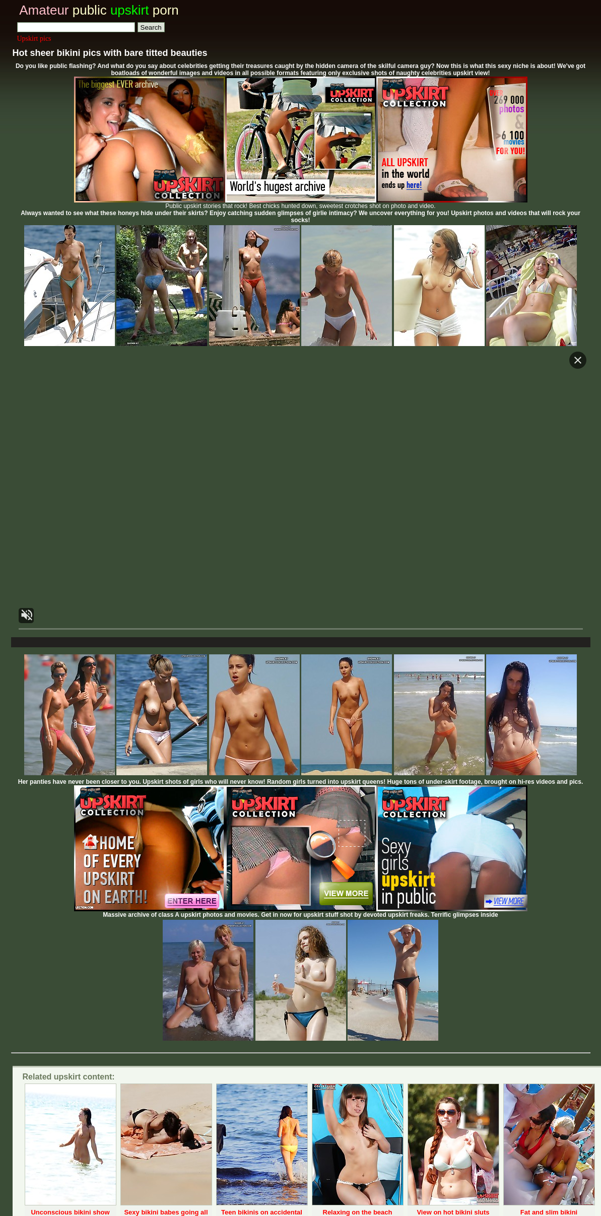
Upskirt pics (34, 38)
